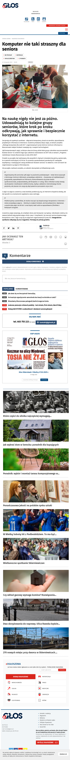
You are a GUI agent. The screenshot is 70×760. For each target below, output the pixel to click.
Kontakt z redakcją (45, 713)
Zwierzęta (43, 694)
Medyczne (43, 688)
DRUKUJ (30, 62)
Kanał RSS (43, 727)
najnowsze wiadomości (18, 38)
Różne (41, 700)
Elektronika (13, 700)
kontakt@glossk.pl (46, 322)
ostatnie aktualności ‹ (48, 228)
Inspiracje (19, 55)
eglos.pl (36, 11)
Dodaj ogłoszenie (20, 677)
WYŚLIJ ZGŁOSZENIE (45, 742)
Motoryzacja (43, 676)
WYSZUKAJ (44, 380)
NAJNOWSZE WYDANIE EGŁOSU (57, 25)
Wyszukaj (63, 33)
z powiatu (22, 58)
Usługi (11, 688)
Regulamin (43, 715)
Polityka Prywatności (46, 722)
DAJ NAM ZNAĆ (35, 317)
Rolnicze (12, 694)
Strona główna (6, 38)
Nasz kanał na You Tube (47, 724)
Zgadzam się (64, 754)
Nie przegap (7, 55)
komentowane (22, 289)
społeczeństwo (9, 58)
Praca (41, 682)
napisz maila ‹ (46, 227)
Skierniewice (35, 13)
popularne (8, 289)
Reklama (42, 718)
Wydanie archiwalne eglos (47, 720)
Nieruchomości (14, 682)
